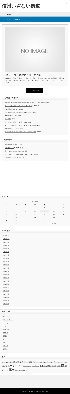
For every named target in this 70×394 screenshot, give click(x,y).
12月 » (54, 223)
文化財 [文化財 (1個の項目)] (59, 366)
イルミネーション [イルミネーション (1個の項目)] (38, 362)
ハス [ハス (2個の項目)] (3, 366)
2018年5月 (6, 248)
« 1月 (16, 223)
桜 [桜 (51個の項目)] (62, 365)
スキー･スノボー (7, 323)
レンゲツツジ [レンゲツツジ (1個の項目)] (35, 366)
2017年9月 (6, 258)
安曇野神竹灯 (9, 144)
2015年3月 (6, 303)
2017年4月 (6, 261)
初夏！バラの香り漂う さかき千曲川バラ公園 (18, 125)
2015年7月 (6, 290)
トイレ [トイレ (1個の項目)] (65, 362)
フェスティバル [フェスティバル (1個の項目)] (27, 366)
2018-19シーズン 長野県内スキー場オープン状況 (22, 75)
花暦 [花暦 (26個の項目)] (12, 369)
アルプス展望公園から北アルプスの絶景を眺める (18, 106)
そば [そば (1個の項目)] (9, 362)
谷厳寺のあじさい (10, 128)
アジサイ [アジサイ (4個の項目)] (19, 362)
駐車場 (5, 349)
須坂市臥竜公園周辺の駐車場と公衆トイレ (17, 112)
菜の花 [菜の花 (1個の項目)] (17, 370)
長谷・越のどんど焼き (11, 151)
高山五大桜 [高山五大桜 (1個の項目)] (26, 370)
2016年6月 (6, 274)
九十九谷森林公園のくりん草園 (14, 122)
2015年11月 (6, 287)
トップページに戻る (34, 90)
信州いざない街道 (21, 6)
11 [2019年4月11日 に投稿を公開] (44, 211)
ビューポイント (7, 329)
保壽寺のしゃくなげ (10, 157)
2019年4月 (6, 242)
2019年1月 (6, 245)
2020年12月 (6, 239)
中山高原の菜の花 (10, 109)
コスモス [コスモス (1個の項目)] (50, 362)
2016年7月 (6, 271)
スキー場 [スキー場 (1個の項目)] (60, 362)
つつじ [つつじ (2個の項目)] (13, 362)
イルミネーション (8, 319)
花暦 (4, 342)
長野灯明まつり (9, 148)
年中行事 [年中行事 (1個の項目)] (53, 366)
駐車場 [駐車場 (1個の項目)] (21, 370)
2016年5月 (6, 277)
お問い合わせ (9, 115)
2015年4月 (6, 300)
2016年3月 (6, 284)
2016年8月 (6, 268)
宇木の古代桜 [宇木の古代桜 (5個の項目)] (45, 366)
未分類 (5, 336)
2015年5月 (6, 297)
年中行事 (5, 332)
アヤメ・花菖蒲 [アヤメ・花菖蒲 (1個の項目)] (28, 362)
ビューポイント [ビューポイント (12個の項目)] (13, 365)
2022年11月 (6, 235)
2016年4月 (6, 281)
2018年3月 (6, 255)
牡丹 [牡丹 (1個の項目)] (7, 370)
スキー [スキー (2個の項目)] (56, 362)
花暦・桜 (5, 345)
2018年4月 (6, 252)
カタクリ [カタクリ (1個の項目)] (45, 362)
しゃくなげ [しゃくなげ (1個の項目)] (5, 362)
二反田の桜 (8, 118)
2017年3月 (6, 264)
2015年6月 (6, 294)
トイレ (5, 326)
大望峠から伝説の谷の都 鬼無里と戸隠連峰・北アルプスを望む (22, 102)
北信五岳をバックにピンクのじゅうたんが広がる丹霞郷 (20, 132)
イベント (5, 316)
